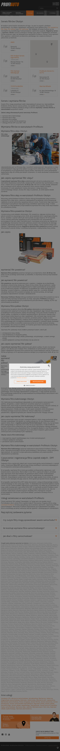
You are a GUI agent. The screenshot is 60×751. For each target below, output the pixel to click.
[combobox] (49, 365)
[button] (30, 385)
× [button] (49, 366)
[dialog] (30, 375)
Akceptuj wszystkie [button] (38, 381)
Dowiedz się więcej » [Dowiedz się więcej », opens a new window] (22, 377)
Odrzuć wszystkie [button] (21, 381)
